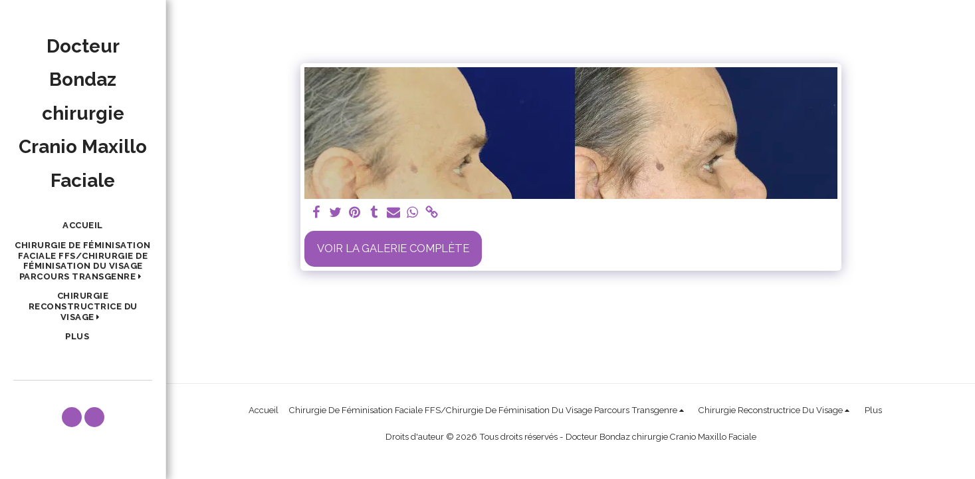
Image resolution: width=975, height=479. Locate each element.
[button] (82, 261)
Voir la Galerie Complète (393, 248)
